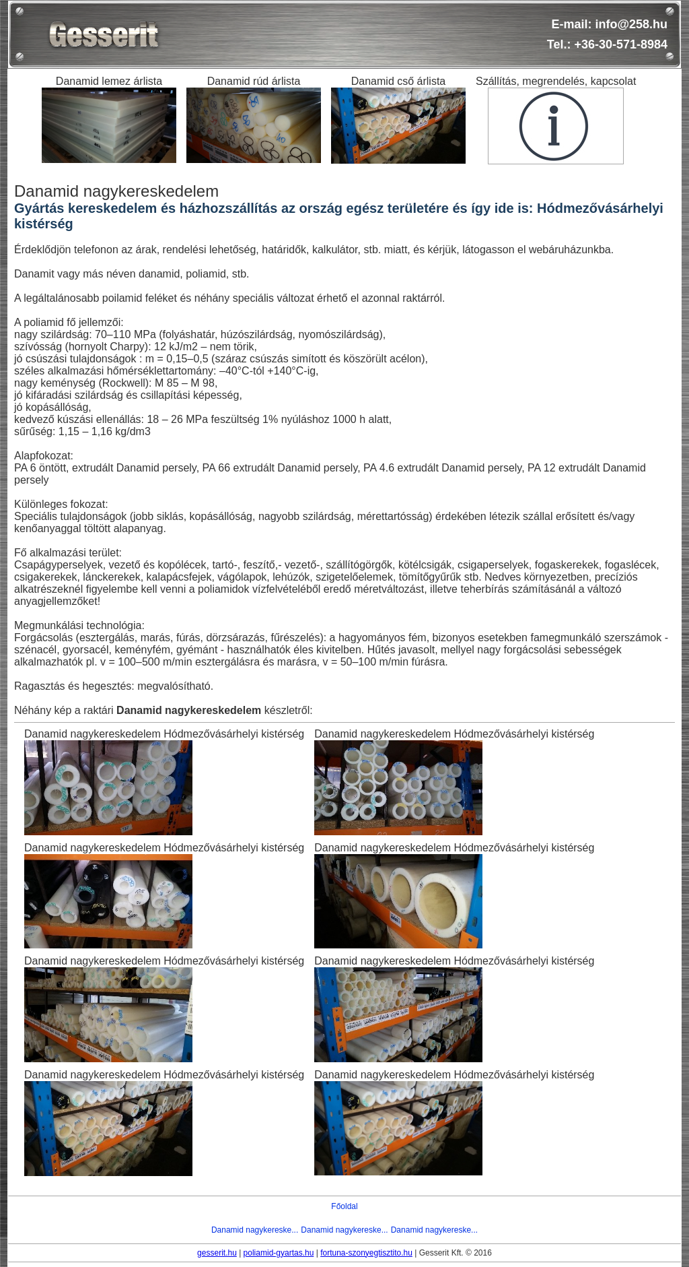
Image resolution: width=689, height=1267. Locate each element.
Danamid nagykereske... (254, 1230)
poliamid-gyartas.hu (279, 1253)
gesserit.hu (217, 1253)
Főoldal (344, 1206)
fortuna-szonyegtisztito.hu (366, 1253)
